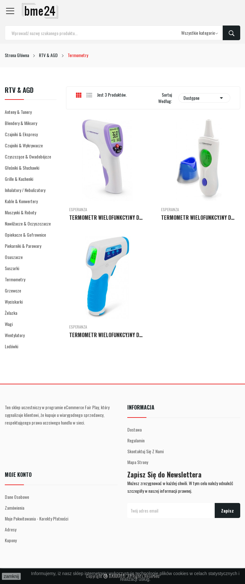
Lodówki (11, 346)
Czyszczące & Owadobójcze (28, 156)
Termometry (15, 279)
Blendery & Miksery (21, 123)
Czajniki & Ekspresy (21, 134)
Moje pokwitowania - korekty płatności (36, 518)
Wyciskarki (14, 301)
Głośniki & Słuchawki (22, 167)
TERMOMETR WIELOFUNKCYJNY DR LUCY (199, 217)
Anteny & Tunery (18, 111)
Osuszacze (14, 257)
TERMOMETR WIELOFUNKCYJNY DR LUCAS (107, 217)
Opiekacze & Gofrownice (25, 234)
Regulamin (136, 440)
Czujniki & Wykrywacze (24, 145)
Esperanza (78, 209)
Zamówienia (14, 507)
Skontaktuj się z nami (145, 451)
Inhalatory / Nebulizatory (25, 190)
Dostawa (134, 429)
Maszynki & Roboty (20, 212)
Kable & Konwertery (21, 201)
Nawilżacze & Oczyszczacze (28, 223)
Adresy (10, 529)
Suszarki (12, 268)
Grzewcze (13, 290)
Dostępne (204, 98)
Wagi (9, 324)
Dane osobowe (17, 496)
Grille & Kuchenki (19, 178)
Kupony (11, 540)
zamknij (11, 576)
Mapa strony (137, 462)
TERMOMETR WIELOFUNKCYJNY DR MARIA (107, 335)
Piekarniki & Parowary (23, 245)
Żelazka (11, 312)
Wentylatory (15, 335)
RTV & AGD (19, 90)
